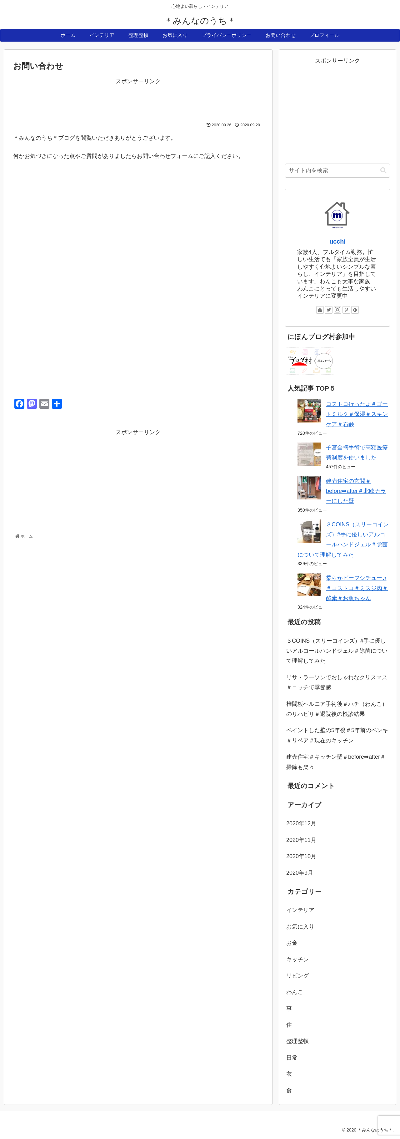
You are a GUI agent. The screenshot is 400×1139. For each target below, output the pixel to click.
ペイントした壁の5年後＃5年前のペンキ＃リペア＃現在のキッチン (337, 735)
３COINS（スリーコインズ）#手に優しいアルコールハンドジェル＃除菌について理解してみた (337, 651)
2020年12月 (301, 823)
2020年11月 (301, 840)
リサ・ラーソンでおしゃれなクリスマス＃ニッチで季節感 (337, 682)
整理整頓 (297, 1041)
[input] (337, 171)
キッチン (297, 959)
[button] (383, 170)
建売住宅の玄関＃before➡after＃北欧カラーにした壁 (356, 491)
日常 (292, 1058)
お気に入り (300, 927)
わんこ (294, 992)
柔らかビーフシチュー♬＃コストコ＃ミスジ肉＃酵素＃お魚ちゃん (357, 588)
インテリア (300, 910)
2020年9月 (299, 873)
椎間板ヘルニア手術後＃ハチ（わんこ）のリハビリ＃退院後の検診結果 (337, 709)
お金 (292, 943)
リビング (297, 976)
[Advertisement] (138, 100)
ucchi (337, 241)
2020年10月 (301, 856)
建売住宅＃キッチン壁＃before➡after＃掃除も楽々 (336, 762)
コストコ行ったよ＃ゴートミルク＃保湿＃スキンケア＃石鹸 (357, 414)
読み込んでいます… (113, 274)
